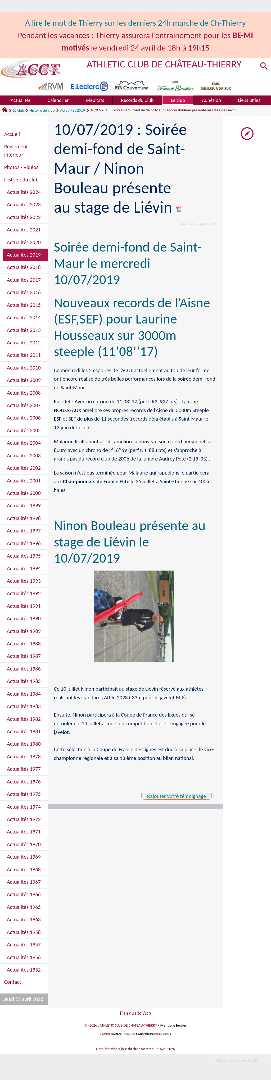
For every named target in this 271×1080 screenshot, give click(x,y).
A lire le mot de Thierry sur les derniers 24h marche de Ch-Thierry (135, 23)
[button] (263, 66)
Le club (18, 110)
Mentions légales (173, 1026)
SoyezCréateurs (144, 1035)
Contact (12, 982)
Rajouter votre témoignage (176, 796)
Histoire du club (42, 110)
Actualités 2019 (72, 110)
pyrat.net (117, 1035)
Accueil (12, 134)
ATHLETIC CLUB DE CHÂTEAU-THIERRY (164, 64)
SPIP (170, 1035)
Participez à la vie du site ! (239, 1061)
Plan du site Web (135, 1013)
